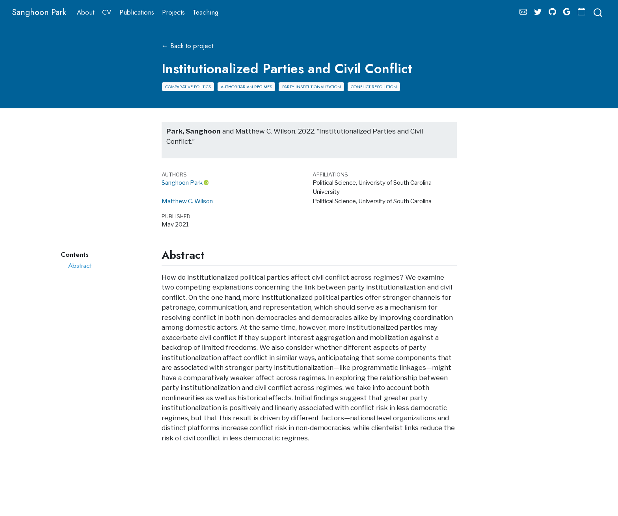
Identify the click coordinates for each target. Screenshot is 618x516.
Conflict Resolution (374, 87)
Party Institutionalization (311, 87)
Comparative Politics (188, 87)
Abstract (79, 265)
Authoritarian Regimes (246, 87)
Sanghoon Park (182, 182)
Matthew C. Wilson (187, 201)
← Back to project (187, 45)
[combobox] (598, 12)
